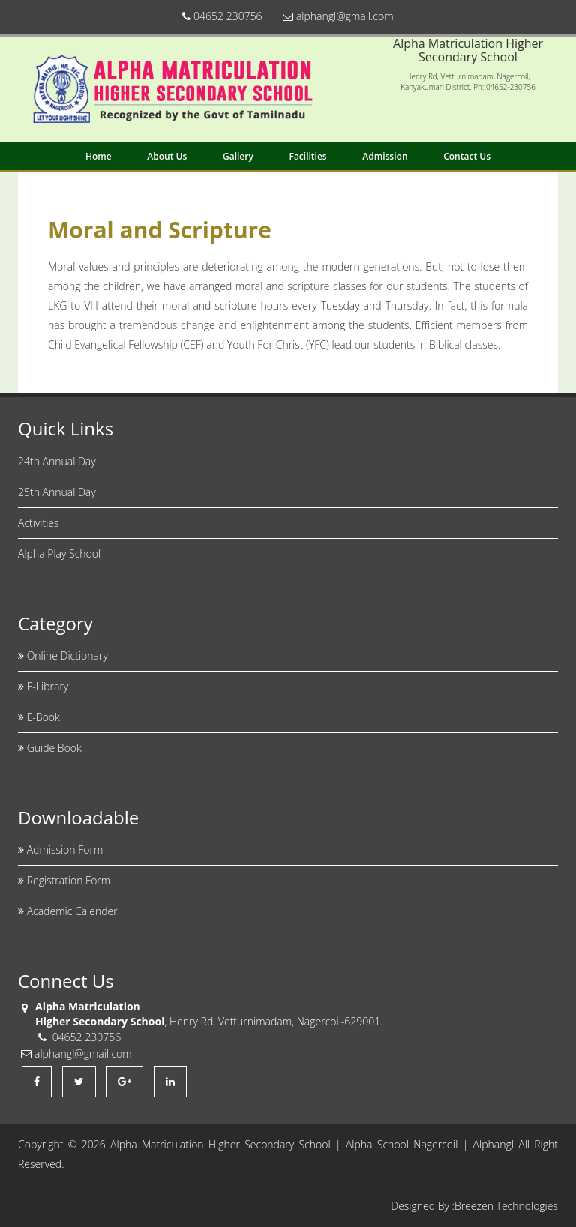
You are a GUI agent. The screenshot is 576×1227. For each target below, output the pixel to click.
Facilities (307, 156)
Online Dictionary (63, 655)
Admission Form (60, 849)
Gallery (238, 156)
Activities (38, 523)
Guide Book (50, 748)
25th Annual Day (57, 492)
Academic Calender (68, 911)
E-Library (43, 686)
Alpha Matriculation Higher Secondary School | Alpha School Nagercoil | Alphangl (312, 1144)
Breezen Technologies (506, 1206)
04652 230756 (222, 16)
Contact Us (466, 156)
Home (99, 156)
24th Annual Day (57, 461)
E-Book (39, 717)
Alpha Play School (59, 553)
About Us (167, 156)
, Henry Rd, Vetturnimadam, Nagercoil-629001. (209, 1021)
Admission (384, 156)
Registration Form (64, 880)
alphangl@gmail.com (338, 16)
